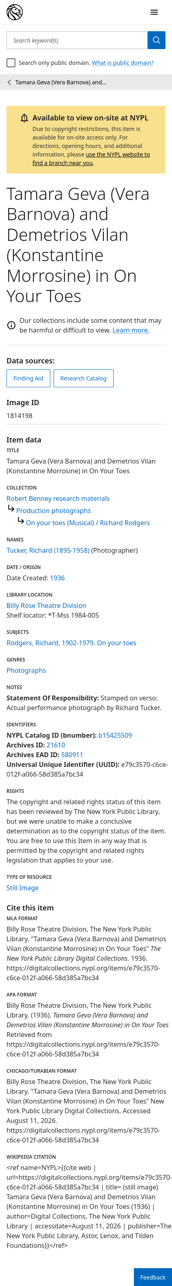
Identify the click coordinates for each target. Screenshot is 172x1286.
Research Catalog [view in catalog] (83, 378)
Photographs (26, 670)
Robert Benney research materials (58, 498)
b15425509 (115, 735)
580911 (72, 754)
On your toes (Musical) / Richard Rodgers (88, 522)
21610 (56, 745)
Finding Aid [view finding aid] (28, 378)
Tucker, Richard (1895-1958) (48, 550)
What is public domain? (123, 63)
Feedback (153, 1277)
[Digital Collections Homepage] (14, 12)
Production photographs (53, 510)
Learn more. (130, 330)
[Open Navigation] (154, 12)
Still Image (22, 887)
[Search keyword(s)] (77, 40)
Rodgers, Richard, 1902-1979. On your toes (71, 642)
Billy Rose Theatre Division (46, 605)
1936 (57, 577)
